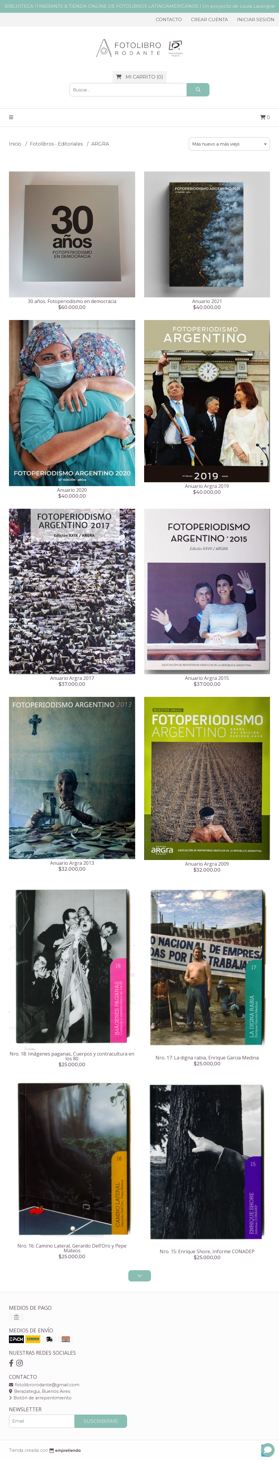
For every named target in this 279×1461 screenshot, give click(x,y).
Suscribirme (101, 1421)
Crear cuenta (209, 19)
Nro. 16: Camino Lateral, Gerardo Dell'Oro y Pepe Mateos (72, 1248)
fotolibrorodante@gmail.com (44, 1384)
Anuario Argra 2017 (72, 678)
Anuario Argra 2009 (207, 864)
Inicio (15, 144)
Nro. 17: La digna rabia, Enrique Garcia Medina (207, 1057)
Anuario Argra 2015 (207, 678)
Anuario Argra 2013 (72, 863)
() (139, 77)
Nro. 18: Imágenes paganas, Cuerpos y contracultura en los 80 (72, 1056)
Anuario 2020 (72, 490)
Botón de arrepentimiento (40, 1398)
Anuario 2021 (207, 301)
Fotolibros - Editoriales (57, 144)
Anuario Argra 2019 (207, 486)
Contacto (169, 19)
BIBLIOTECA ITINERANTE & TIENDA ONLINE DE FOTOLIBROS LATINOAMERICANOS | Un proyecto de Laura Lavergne (139, 6)
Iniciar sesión (256, 19)
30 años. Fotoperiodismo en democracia (72, 301)
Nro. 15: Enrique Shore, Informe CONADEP (207, 1251)
